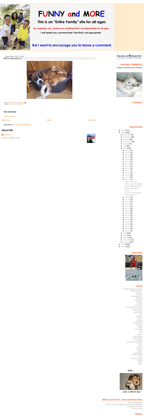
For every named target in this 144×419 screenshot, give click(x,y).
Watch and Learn (131, 182)
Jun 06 (128, 220)
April (125, 235)
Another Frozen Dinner (133, 193)
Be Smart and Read (135, 403)
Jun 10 (128, 211)
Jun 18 (128, 177)
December (127, 135)
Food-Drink (138, 305)
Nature (139, 335)
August (126, 144)
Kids (140, 331)
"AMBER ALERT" (136, 291)
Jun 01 (128, 231)
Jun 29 (128, 153)
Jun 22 (128, 168)
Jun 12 (128, 206)
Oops (140, 346)
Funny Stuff (138, 311)
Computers (138, 300)
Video (140, 362)
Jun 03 (128, 226)
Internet (139, 325)
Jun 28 (128, 155)
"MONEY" (138, 293)
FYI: (140, 314)
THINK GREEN (136, 355)
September (127, 141)
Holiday (139, 320)
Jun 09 (128, 213)
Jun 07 (128, 217)
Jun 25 (128, 161)
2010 (123, 130)
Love (140, 333)
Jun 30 (128, 150)
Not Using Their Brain (134, 342)
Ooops (139, 344)
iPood (127, 191)
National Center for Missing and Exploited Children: (123, 404)
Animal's (11, 104)
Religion (139, 349)
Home (49, 120)
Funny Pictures (18, 104)
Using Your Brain (136, 358)
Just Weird (138, 329)
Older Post (92, 120)
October (126, 139)
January (126, 242)
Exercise (139, 302)
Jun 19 (128, 175)
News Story (138, 336)
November (127, 137)
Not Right (139, 340)
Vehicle (139, 360)
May (125, 233)
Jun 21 (128, 170)
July (125, 146)
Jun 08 (128, 215)
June (125, 148)
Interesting (138, 324)
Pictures (139, 347)
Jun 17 (128, 179)
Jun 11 (128, 208)
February (126, 240)
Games (139, 318)
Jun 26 (128, 159)
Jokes (140, 327)
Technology (138, 353)
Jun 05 (128, 222)
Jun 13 (128, 204)
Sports (140, 351)
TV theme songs (136, 408)
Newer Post (6, 120)
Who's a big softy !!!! (132, 188)
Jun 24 (128, 164)
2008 (123, 244)
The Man (7, 135)
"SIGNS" (139, 294)
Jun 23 (128, 166)
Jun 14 (128, 202)
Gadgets (139, 316)
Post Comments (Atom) (22, 125)
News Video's (137, 338)
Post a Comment (9, 116)
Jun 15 (128, 199)
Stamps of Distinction (134, 406)
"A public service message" (132, 289)
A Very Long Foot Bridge (133, 184)
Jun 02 (128, 228)
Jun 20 (128, 173)
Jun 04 (128, 224)
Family (139, 303)
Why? (140, 364)
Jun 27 (128, 157)
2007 (123, 246)
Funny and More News (134, 307)
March (125, 237)
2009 (123, 132)
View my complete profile (11, 138)
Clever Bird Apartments (133, 186)
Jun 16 (128, 197)
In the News (138, 322)
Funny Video (137, 313)
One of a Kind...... (131, 195)
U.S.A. (140, 356)
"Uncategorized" (136, 296)
